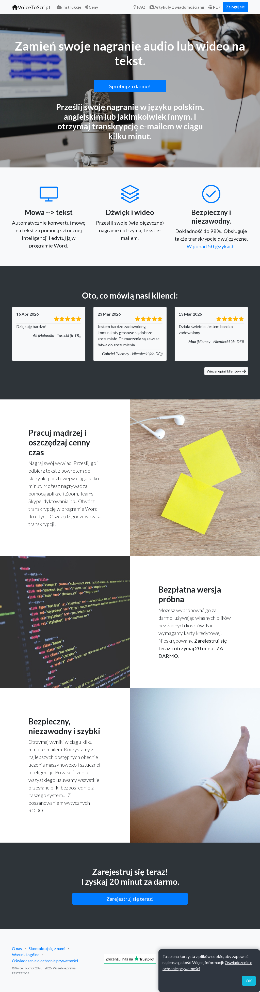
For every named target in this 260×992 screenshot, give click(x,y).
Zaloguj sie (235, 6)
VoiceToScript (31, 7)
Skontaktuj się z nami (47, 948)
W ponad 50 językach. (211, 246)
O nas (17, 948)
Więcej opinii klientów (226, 371)
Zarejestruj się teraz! (130, 899)
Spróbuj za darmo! (130, 86)
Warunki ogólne (25, 954)
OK (249, 980)
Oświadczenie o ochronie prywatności (45, 960)
